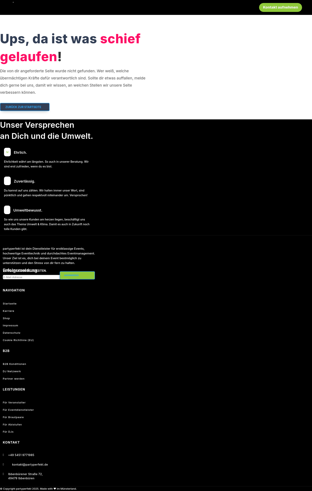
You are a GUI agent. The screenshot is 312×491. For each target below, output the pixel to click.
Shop (6, 318)
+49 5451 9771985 (21, 455)
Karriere (8, 310)
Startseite (10, 303)
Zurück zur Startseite (23, 107)
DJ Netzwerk (12, 371)
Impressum (10, 325)
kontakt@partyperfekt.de (30, 464)
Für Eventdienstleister (18, 409)
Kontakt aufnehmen (280, 7)
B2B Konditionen (14, 363)
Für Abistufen (12, 424)
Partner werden (14, 378)
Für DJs (8, 431)
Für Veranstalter (14, 402)
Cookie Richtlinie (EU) (18, 340)
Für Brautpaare (13, 417)
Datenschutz (11, 332)
